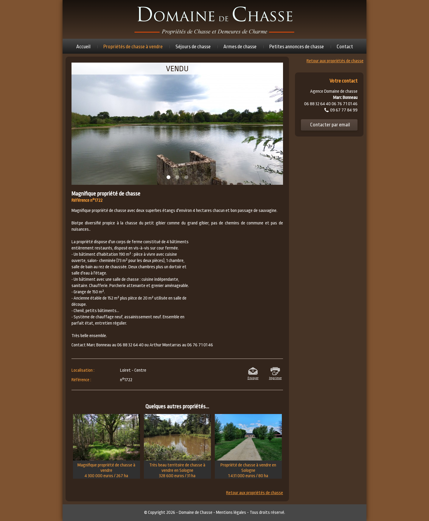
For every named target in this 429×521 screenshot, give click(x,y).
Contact (345, 46)
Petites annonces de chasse (296, 46)
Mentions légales (231, 512)
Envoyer (253, 377)
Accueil (83, 46)
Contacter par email (330, 125)
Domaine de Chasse (195, 512)
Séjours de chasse (193, 46)
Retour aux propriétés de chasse (254, 493)
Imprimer (275, 377)
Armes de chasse (240, 46)
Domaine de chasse (214, 19)
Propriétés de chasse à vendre (133, 46)
